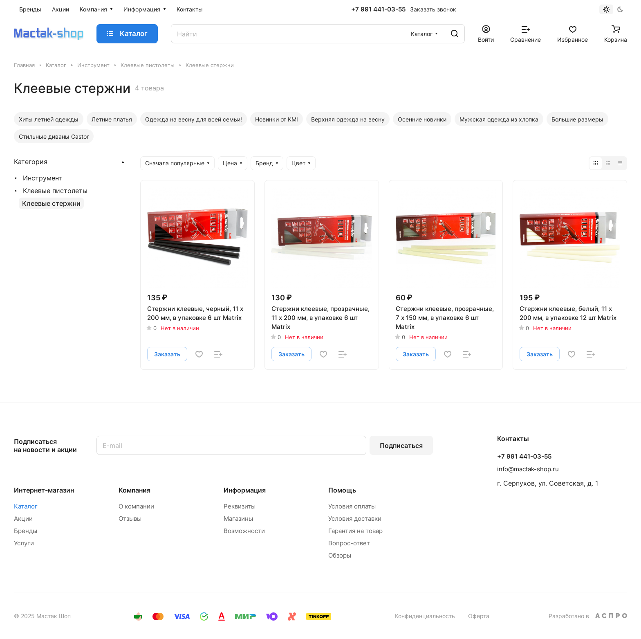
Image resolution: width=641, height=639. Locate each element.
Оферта (478, 615)
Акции (23, 518)
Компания (134, 490)
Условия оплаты (352, 506)
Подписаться (401, 445)
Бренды (25, 531)
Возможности (244, 531)
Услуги (24, 543)
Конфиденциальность (425, 615)
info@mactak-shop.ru (528, 469)
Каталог (26, 506)
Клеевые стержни (51, 203)
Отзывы (130, 518)
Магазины (238, 518)
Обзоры (339, 555)
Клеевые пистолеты (55, 191)
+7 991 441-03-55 (378, 9)
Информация (245, 490)
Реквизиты (240, 506)
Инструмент (42, 178)
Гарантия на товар (355, 531)
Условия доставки (354, 518)
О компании (136, 506)
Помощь (342, 490)
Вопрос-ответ (349, 543)
